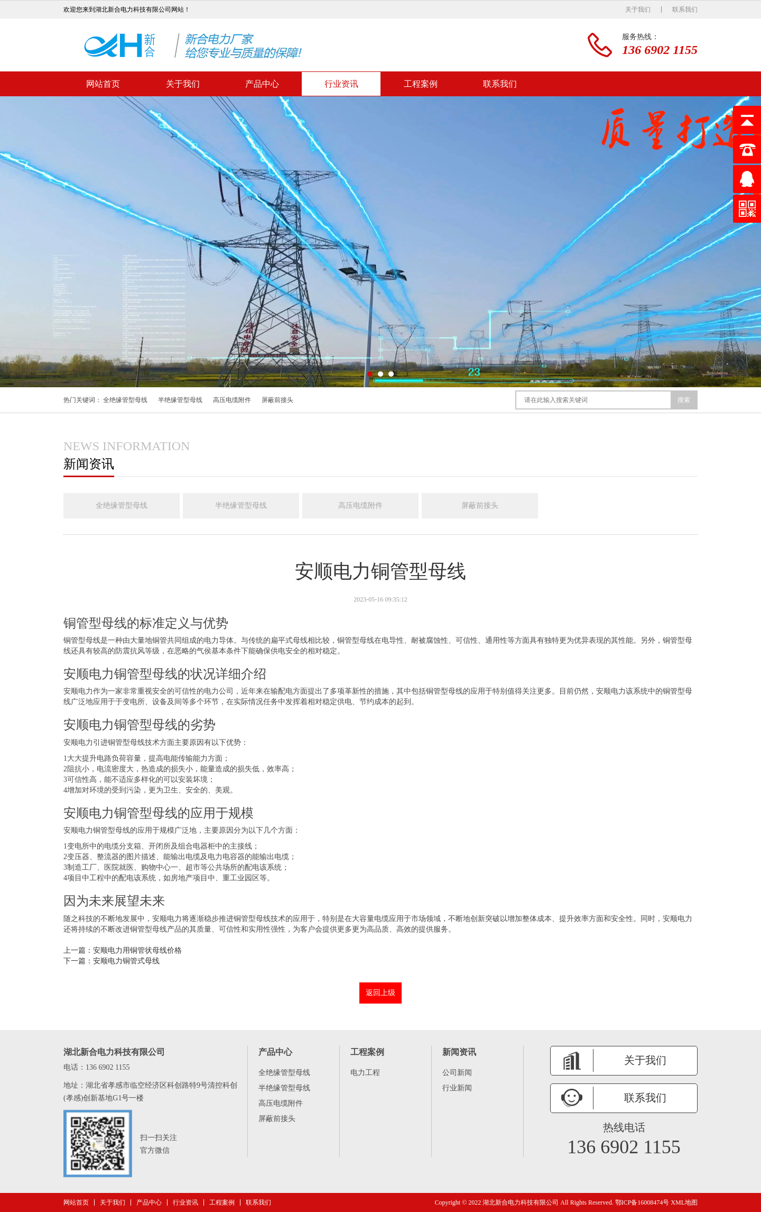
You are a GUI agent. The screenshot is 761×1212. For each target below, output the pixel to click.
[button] (370, 374)
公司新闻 (457, 1073)
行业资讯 (341, 83)
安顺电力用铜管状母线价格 (137, 950)
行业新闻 (457, 1088)
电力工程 (365, 1073)
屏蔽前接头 (277, 400)
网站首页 (103, 83)
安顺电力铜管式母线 (126, 961)
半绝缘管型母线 (180, 400)
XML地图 (684, 1202)
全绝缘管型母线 (125, 400)
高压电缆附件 (232, 400)
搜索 (684, 400)
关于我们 (638, 9)
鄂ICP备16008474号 (642, 1202)
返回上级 (380, 993)
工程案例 (421, 83)
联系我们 (685, 9)
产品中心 (262, 83)
